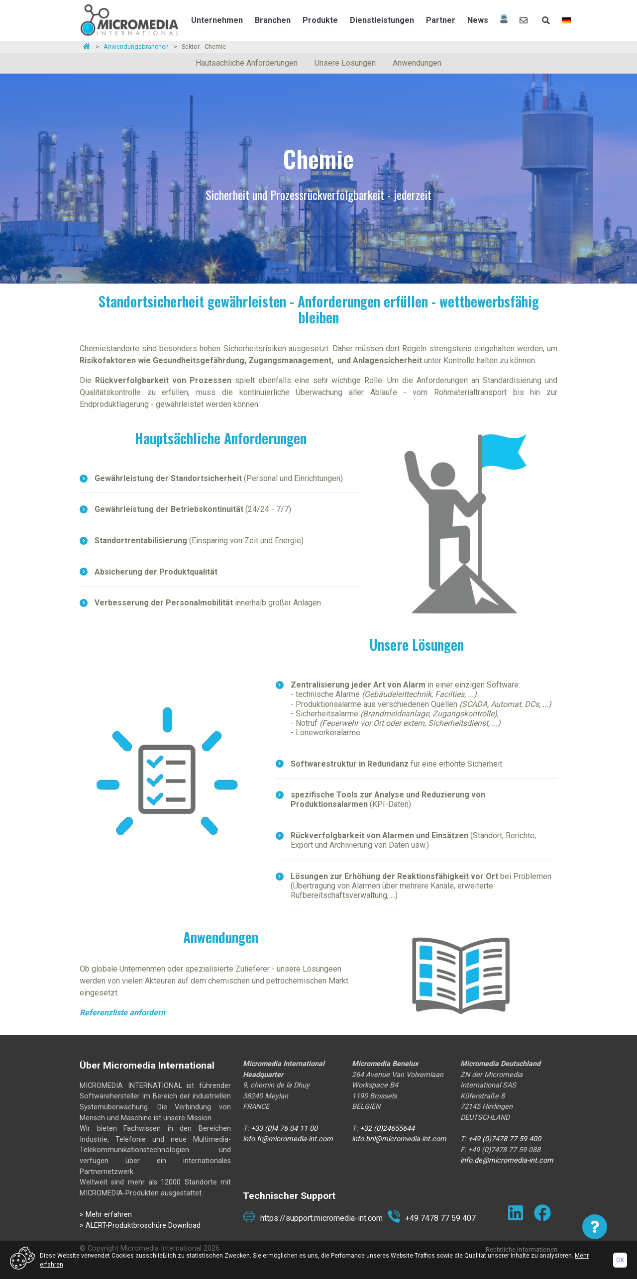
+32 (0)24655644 (387, 1128)
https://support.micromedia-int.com (313, 1218)
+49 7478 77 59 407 (432, 1218)
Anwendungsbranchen (136, 46)
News (477, 20)
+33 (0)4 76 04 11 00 (285, 1128)
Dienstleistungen (382, 20)
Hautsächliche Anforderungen (247, 63)
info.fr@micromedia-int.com (289, 1139)
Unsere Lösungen (345, 63)
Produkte (320, 20)
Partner (440, 20)
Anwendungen (417, 63)
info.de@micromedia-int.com (506, 1160)
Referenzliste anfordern (122, 1012)
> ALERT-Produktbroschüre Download (140, 1225)
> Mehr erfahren (106, 1214)
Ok (620, 1260)
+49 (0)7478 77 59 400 (504, 1139)
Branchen (273, 20)
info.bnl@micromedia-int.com (399, 1139)
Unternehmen (217, 20)
